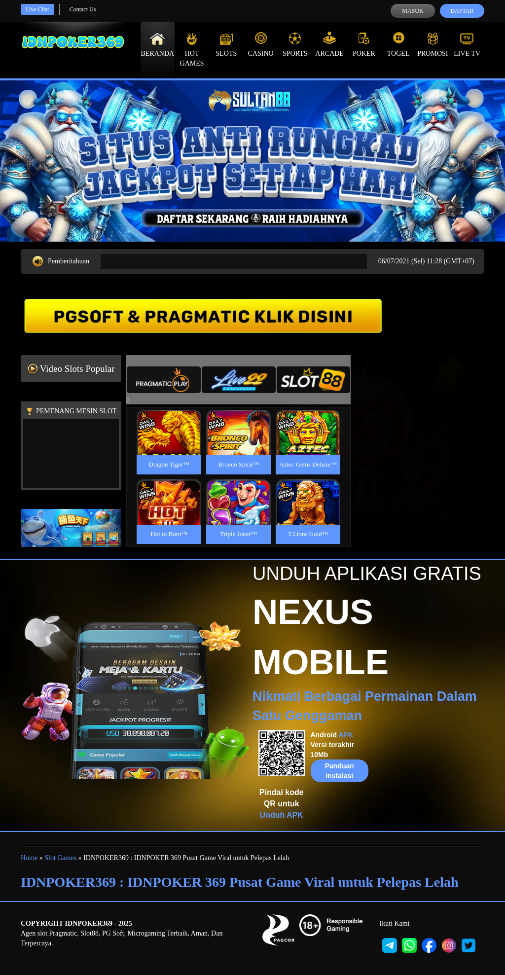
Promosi (432, 44)
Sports (295, 44)
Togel (398, 44)
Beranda (158, 44)
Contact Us (83, 9)
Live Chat (37, 9)
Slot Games (60, 858)
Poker (364, 44)
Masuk (412, 10)
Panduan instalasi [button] (339, 771)
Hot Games (192, 49)
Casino (261, 44)
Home (29, 858)
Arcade (329, 44)
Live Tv (467, 44)
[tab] (164, 379)
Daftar (461, 10)
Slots (226, 44)
